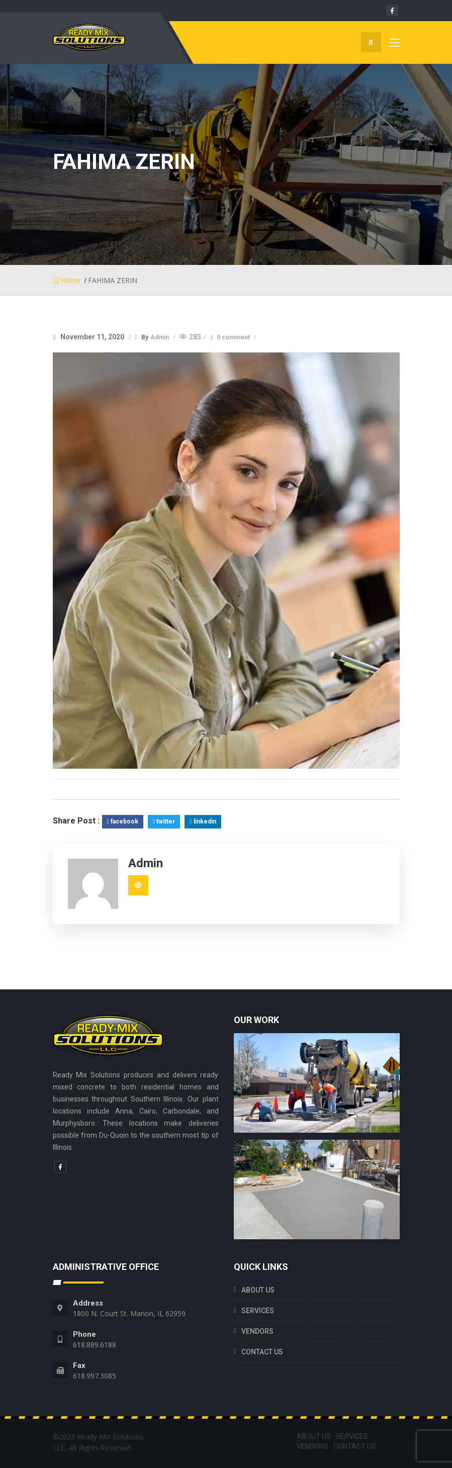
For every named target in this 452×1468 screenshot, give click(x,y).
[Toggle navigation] (395, 45)
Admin (160, 337)
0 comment (234, 337)
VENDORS (257, 1331)
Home (66, 281)
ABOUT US (258, 1290)
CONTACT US (262, 1352)
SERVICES (257, 1311)
